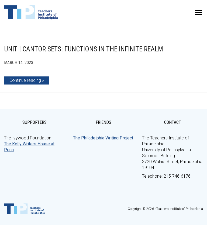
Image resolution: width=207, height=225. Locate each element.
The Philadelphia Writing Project (103, 137)
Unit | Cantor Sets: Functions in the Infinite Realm (83, 49)
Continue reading (25, 80)
